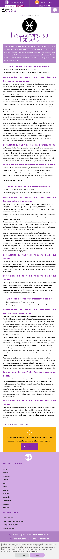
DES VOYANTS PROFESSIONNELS (29, 539)
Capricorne (7, 500)
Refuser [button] (22, 555)
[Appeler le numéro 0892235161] (14, 6)
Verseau (6, 504)
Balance (6, 490)
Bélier (5, 469)
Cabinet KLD (24, 15)
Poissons (6, 507)
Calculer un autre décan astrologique (16, 424)
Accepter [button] (37, 555)
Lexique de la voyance (10, 525)
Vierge (5, 487)
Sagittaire (6, 497)
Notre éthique (8, 518)
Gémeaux (6, 476)
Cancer (5, 480)
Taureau (6, 473)
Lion (4, 483)
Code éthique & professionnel (13, 521)
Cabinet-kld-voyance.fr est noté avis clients (29, 534)
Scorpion (6, 493)
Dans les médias (8, 528)
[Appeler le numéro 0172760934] (44, 5)
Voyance (17, 2)
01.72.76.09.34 (29, 446)
